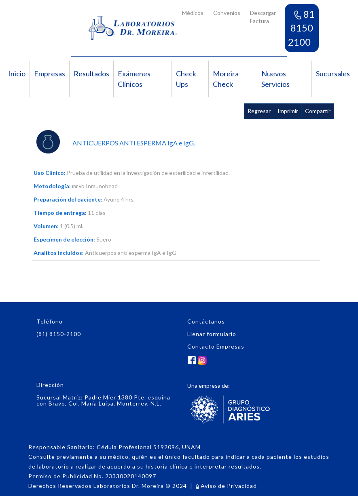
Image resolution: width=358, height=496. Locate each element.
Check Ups (186, 78)
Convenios (226, 12)
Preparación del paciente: (68, 199)
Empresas (49, 73)
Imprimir (288, 110)
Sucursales (333, 73)
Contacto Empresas (215, 346)
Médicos (192, 12)
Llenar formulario (211, 333)
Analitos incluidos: (59, 252)
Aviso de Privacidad (226, 485)
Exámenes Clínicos (134, 78)
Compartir (317, 110)
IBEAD (78, 186)
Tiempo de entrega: (60, 212)
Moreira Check (226, 78)
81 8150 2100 (301, 28)
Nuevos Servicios (275, 78)
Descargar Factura (263, 16)
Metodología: (52, 186)
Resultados (91, 73)
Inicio (16, 73)
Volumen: (46, 226)
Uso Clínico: (50, 172)
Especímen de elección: (64, 239)
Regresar (259, 110)
